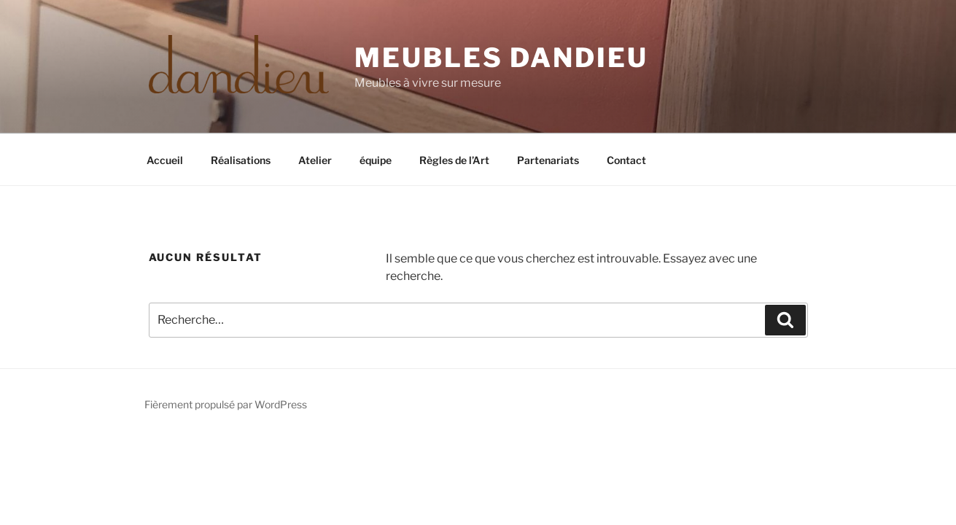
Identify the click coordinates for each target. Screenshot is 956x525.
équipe (376, 160)
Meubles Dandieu (501, 58)
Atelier (315, 160)
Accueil (165, 160)
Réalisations (241, 160)
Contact (626, 160)
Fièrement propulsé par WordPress (225, 404)
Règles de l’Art (454, 160)
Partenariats (548, 160)
